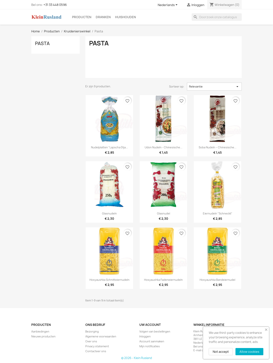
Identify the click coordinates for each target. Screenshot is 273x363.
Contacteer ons (95, 351)
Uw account (150, 325)
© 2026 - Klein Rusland (136, 358)
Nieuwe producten (43, 336)
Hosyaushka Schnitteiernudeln (109, 280)
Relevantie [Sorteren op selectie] (214, 86)
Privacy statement (97, 346)
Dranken (103, 17)
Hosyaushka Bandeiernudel (217, 280)
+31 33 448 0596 (55, 5)
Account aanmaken (151, 341)
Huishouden (125, 17)
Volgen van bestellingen (154, 331)
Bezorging (92, 331)
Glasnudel (163, 213)
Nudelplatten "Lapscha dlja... (109, 147)
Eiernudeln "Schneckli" (217, 213)
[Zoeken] (217, 17)
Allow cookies (249, 352)
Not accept (221, 352)
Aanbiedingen (40, 331)
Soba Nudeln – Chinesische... (217, 147)
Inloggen (145, 336)
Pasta (42, 43)
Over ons (91, 341)
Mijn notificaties (149, 346)
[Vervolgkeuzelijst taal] (168, 5)
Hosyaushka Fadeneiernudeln (163, 280)
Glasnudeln (109, 213)
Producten (81, 17)
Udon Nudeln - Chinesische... (163, 147)
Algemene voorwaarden (100, 336)
